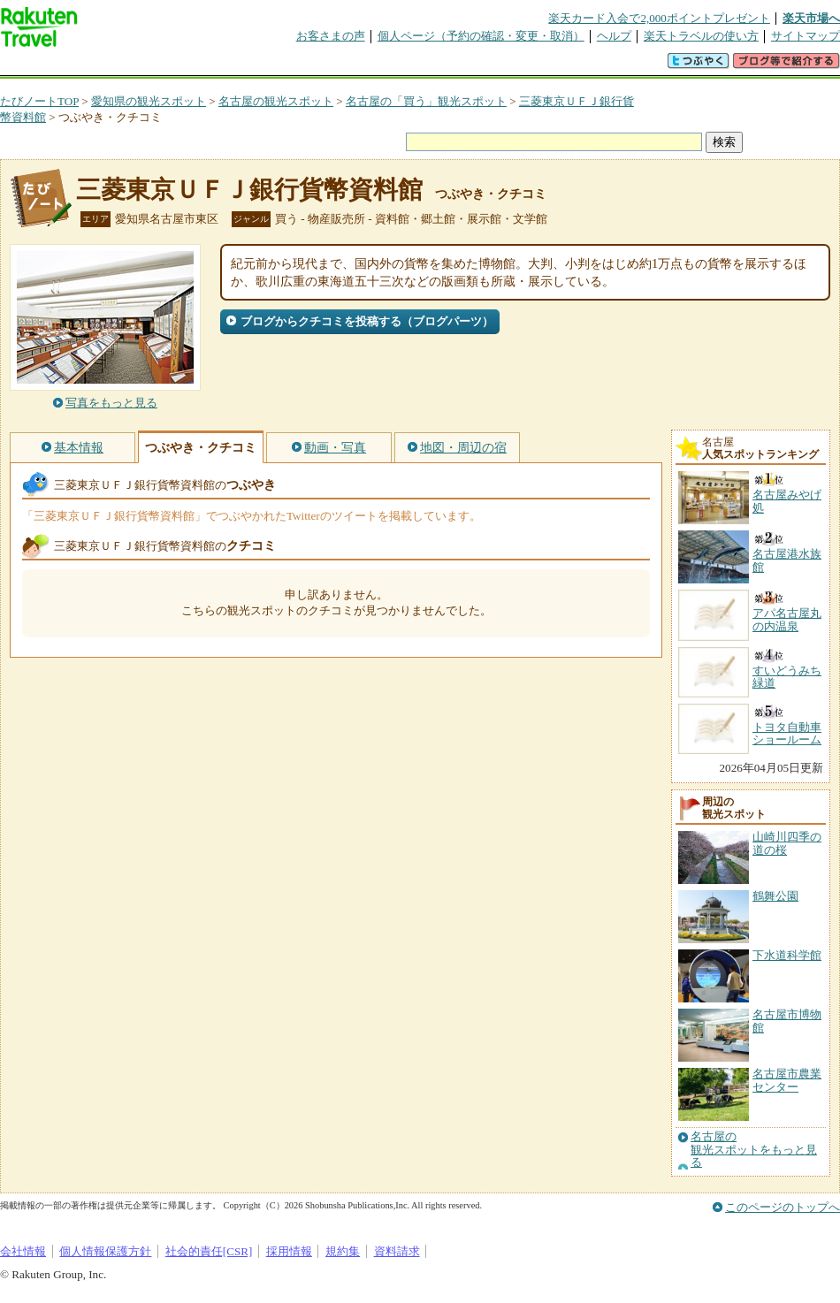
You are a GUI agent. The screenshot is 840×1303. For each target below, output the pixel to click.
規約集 (342, 1251)
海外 (134, 66)
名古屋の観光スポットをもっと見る (754, 1150)
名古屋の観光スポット (275, 101)
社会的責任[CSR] (209, 1251)
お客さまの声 (330, 35)
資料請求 (397, 1251)
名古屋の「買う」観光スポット (426, 101)
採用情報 (289, 1251)
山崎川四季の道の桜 (786, 843)
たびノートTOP (39, 101)
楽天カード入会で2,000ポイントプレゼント (659, 18)
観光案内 (424, 66)
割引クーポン (279, 66)
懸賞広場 (207, 66)
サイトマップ (805, 35)
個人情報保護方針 (105, 1251)
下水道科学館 (786, 955)
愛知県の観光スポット (148, 101)
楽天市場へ (811, 18)
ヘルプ (614, 35)
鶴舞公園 (775, 896)
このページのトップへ (782, 1207)
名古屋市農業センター (786, 1080)
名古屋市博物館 (786, 1020)
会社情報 (23, 1251)
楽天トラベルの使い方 (701, 35)
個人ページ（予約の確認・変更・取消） (481, 35)
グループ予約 (352, 66)
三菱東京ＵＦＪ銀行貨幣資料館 (249, 189)
